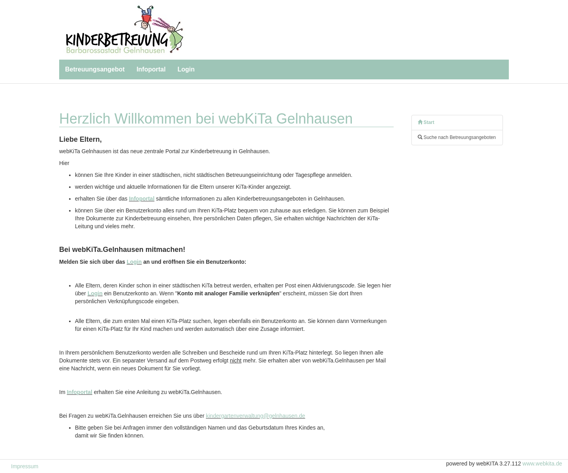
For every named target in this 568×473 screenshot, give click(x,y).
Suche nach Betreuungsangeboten (457, 137)
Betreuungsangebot (95, 69)
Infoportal (151, 69)
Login (186, 69)
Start (426, 122)
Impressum (24, 466)
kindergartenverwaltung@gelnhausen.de (255, 416)
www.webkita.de (542, 463)
